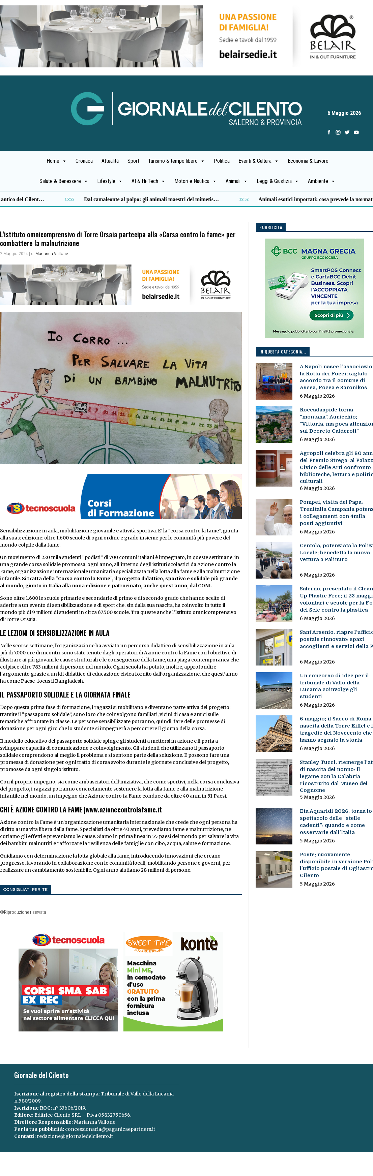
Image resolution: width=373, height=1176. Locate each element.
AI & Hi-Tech (149, 181)
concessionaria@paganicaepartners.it (110, 1129)
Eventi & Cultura (258, 161)
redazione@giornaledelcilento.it (75, 1136)
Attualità (110, 161)
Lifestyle (110, 181)
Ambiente (322, 181)
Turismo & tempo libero (176, 161)
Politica (222, 161)
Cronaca (84, 161)
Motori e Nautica (195, 181)
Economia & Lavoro (308, 161)
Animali (237, 181)
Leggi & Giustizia (278, 181)
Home (57, 161)
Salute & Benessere (63, 181)
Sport (133, 161)
